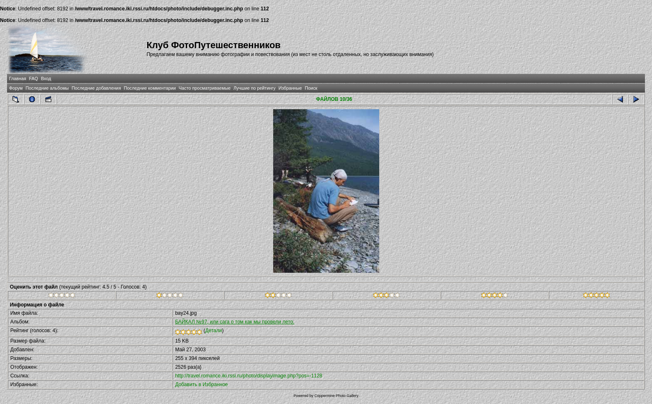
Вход (46, 78)
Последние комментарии (150, 88)
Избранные (290, 88)
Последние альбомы (47, 88)
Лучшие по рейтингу (255, 88)
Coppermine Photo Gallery (336, 396)
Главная (17, 78)
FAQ (33, 78)
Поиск (311, 88)
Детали (213, 330)
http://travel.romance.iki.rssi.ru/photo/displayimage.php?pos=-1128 (248, 376)
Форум (16, 88)
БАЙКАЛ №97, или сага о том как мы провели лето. (234, 322)
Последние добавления (96, 88)
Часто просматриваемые (205, 88)
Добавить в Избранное (201, 384)
